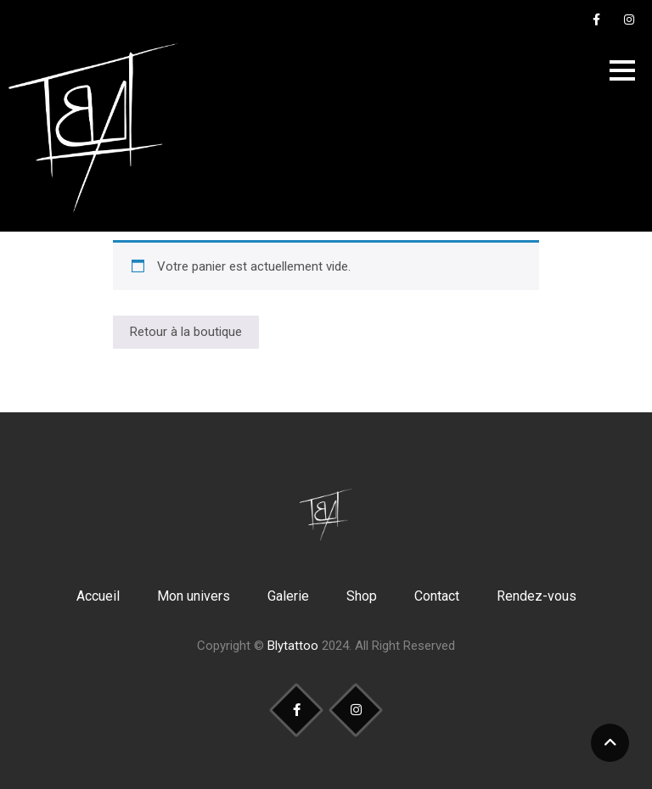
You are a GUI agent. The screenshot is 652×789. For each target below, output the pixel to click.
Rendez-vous (536, 596)
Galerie (288, 596)
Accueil (98, 596)
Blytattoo (292, 645)
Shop (361, 596)
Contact (436, 596)
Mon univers (193, 596)
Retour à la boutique (186, 331)
